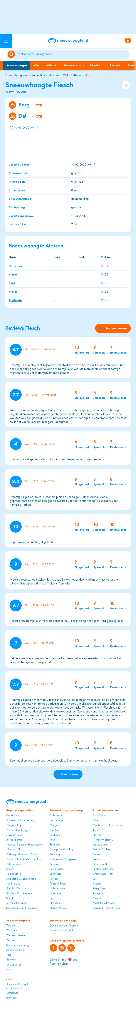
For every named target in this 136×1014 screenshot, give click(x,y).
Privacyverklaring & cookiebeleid (17, 986)
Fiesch (90, 75)
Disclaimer (12, 992)
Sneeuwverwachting (17, 945)
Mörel (13, 292)
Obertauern (56, 893)
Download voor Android (64, 925)
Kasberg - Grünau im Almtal (22, 854)
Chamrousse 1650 (103, 873)
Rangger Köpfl (14, 825)
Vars (95, 878)
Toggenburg (13, 873)
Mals (95, 820)
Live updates (13, 964)
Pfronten (55, 903)
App (8, 969)
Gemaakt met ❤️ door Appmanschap (64, 962)
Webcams (11, 930)
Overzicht (36, 75)
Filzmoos (55, 844)
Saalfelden (56, 873)
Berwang (55, 854)
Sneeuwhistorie (73, 65)
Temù (96, 830)
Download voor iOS (61, 930)
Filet (12, 283)
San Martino (13, 883)
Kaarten (10, 940)
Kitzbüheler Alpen (16, 903)
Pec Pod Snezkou (16, 888)
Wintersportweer (16, 935)
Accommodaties (15, 950)
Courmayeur (13, 815)
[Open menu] (6, 41)
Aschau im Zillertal (103, 839)
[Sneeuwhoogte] (68, 40)
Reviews (115, 65)
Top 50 (10, 925)
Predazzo (98, 859)
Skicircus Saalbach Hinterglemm (24, 844)
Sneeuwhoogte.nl (16, 75)
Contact (11, 997)
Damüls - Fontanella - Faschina (24, 859)
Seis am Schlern (101, 849)
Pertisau (54, 878)
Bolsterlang (56, 820)
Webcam (52, 65)
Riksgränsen (99, 888)
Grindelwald (100, 864)
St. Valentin (99, 815)
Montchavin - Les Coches (107, 825)
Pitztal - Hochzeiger (18, 830)
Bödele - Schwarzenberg (20, 820)
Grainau (97, 883)
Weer (36, 65)
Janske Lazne (100, 844)
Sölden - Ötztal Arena (19, 893)
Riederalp (15, 300)
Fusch (53, 898)
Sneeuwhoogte (16, 65)
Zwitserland (53, 75)
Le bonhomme (58, 888)
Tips (8, 954)
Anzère (10, 869)
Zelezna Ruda (14, 864)
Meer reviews (68, 774)
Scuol (9, 898)
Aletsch (78, 75)
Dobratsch (56, 815)
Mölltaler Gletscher (104, 903)
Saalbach (55, 835)
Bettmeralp (17, 266)
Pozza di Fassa (58, 883)
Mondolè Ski (13, 849)
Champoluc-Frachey (61, 849)
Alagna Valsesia (58, 908)
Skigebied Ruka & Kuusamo (22, 908)
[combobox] (72, 54)
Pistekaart (97, 65)
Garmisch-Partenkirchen (106, 908)
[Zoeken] (72, 54)
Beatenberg (100, 854)
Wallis (66, 75)
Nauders (54, 830)
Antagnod (98, 893)
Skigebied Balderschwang (21, 878)
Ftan (52, 839)
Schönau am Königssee (63, 859)
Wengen (54, 825)
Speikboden (56, 869)
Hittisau (97, 835)
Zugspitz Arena (14, 835)
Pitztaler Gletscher (104, 869)
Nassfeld (97, 898)
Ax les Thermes (14, 839)
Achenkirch (56, 864)
